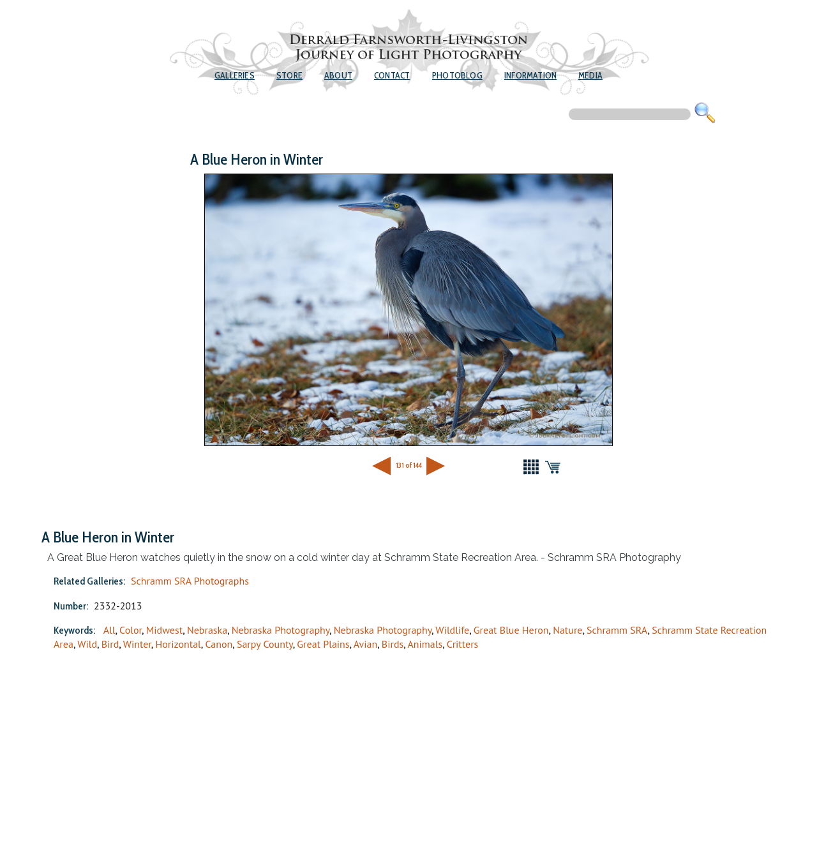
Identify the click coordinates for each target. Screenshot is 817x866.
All (109, 629)
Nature (567, 629)
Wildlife (452, 629)
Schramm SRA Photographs (190, 580)
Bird (110, 644)
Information (530, 75)
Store (289, 75)
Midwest (164, 629)
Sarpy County (265, 644)
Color (130, 629)
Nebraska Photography (280, 629)
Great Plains (323, 644)
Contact (392, 75)
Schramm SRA (617, 629)
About (338, 75)
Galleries (234, 75)
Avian (366, 644)
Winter (137, 644)
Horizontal (177, 644)
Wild (87, 644)
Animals (424, 644)
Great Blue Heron (511, 629)
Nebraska (207, 629)
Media (590, 75)
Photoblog (457, 75)
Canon (218, 644)
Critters (463, 644)
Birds (392, 644)
